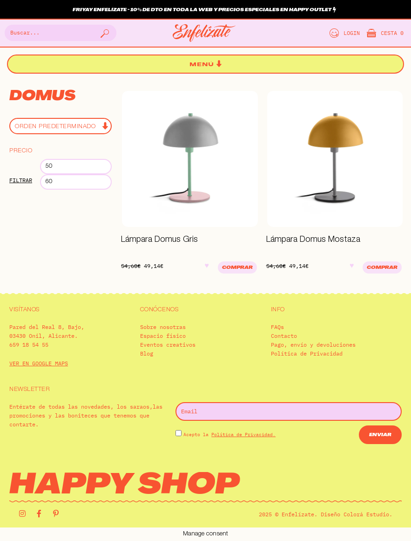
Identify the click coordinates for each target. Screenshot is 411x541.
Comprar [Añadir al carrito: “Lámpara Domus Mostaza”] (382, 267)
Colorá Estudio (366, 514)
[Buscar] (103, 33)
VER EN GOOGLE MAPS (38, 363)
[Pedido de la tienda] (60, 126)
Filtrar (20, 180)
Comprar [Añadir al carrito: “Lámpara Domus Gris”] (237, 267)
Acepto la (229, 434)
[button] (206, 64)
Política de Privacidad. (243, 434)
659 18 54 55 (28, 344)
